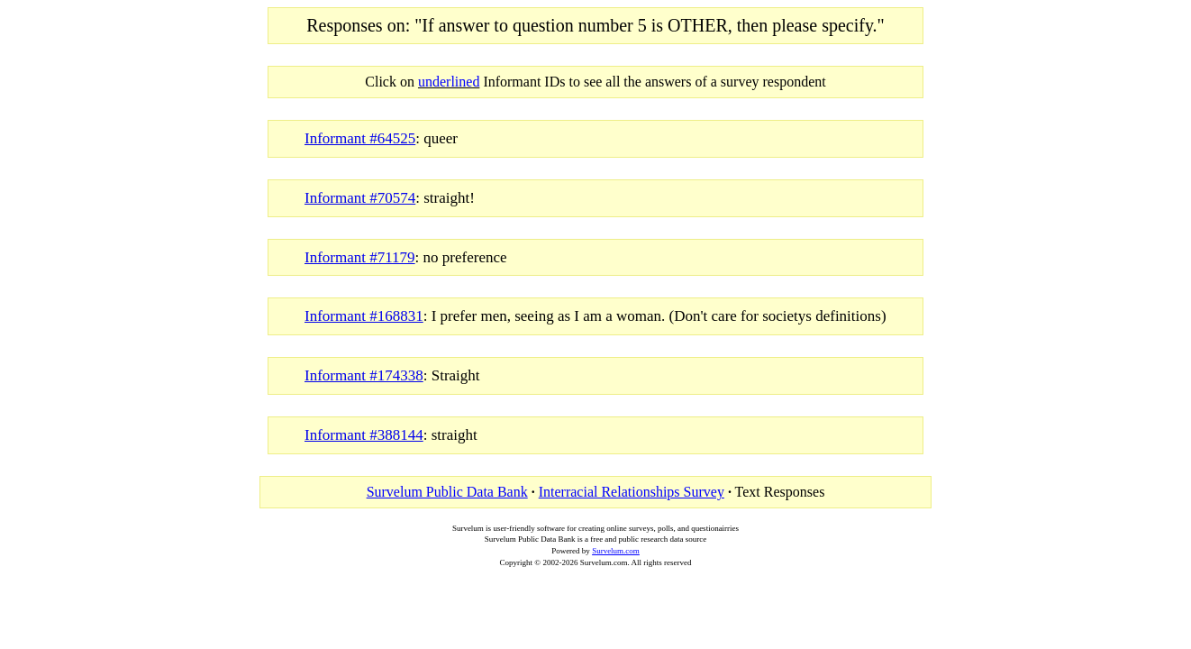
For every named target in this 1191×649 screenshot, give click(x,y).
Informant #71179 (360, 257)
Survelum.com (616, 550)
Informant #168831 (364, 315)
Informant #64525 (360, 138)
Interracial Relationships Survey (631, 491)
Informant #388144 (364, 434)
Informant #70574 (360, 197)
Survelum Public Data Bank (447, 491)
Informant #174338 (364, 375)
